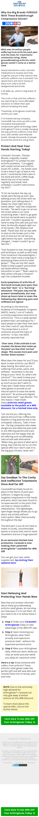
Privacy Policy (7, 763)
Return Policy (32, 763)
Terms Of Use (19, 763)
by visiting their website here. (17, 561)
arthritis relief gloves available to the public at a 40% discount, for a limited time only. (19, 405)
